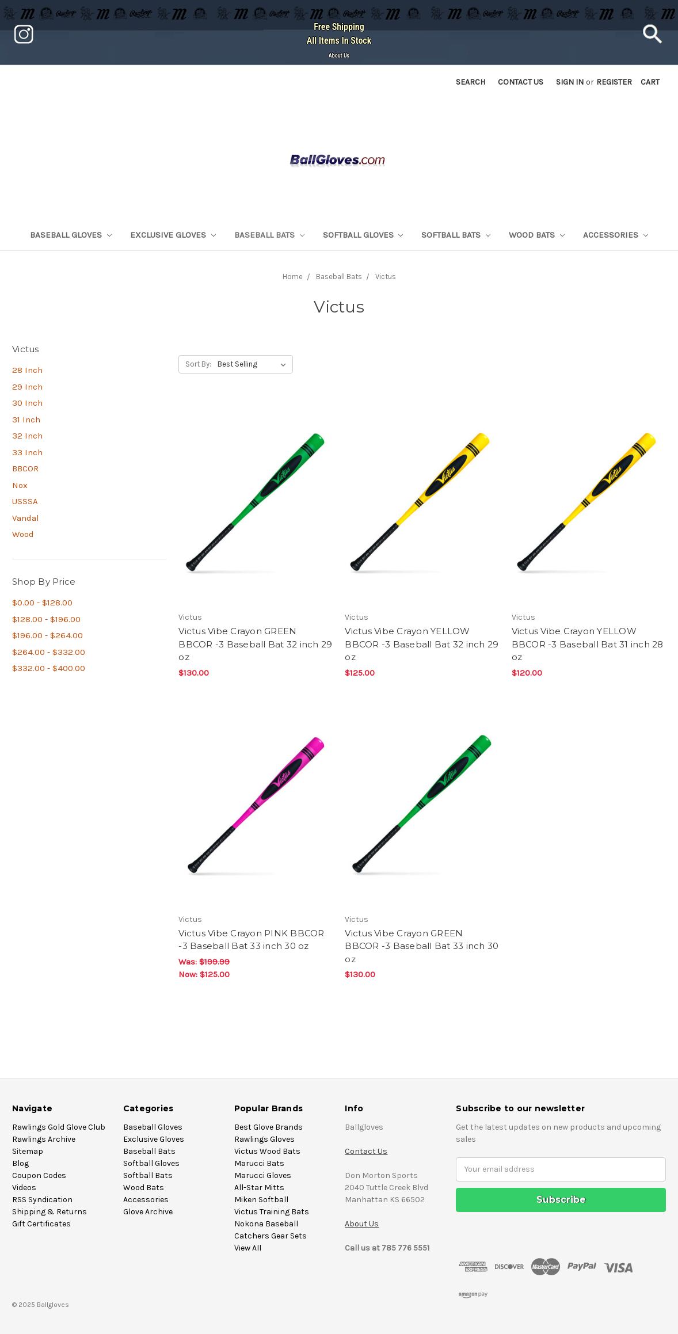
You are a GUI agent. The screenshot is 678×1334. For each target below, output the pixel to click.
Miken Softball (261, 1200)
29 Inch (27, 387)
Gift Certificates (41, 1224)
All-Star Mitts (259, 1187)
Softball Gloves (363, 235)
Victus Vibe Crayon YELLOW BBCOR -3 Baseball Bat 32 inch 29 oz (421, 644)
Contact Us (366, 1151)
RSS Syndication (42, 1200)
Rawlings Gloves (264, 1139)
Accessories (615, 235)
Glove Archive (148, 1212)
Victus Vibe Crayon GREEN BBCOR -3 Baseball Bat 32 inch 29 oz (255, 644)
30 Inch (27, 403)
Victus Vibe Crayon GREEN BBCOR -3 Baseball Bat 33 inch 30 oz (421, 946)
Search (470, 82)
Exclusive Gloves (173, 235)
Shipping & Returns (49, 1212)
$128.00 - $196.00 (46, 619)
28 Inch (27, 370)
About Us (339, 55)
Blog (20, 1163)
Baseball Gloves (71, 235)
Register (614, 82)
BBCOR (25, 468)
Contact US (520, 82)
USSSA (25, 501)
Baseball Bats (269, 235)
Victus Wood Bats (267, 1151)
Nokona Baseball (266, 1224)
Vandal (25, 518)
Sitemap (27, 1151)
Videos (24, 1187)
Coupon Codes (39, 1175)
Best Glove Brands (268, 1127)
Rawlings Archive (43, 1139)
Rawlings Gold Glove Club (58, 1127)
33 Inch (27, 452)
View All (247, 1248)
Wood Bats (537, 235)
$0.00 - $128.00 (42, 602)
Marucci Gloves (262, 1175)
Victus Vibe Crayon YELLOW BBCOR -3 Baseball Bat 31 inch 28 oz (588, 644)
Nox (20, 485)
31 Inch (26, 419)
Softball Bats (455, 235)
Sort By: (198, 364)
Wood (23, 534)
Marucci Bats (259, 1163)
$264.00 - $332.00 (48, 652)
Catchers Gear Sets (270, 1236)
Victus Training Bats (271, 1212)
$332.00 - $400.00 (48, 668)
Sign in (570, 82)
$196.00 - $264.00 (47, 635)
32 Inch (27, 435)
